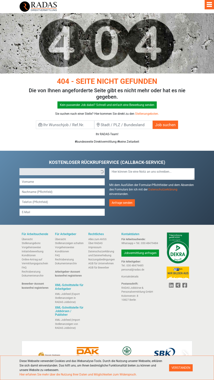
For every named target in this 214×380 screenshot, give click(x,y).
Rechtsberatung (31, 271)
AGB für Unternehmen (101, 263)
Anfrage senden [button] (122, 203)
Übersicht (27, 239)
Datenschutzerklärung (162, 189)
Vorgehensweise (31, 247)
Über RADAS (95, 243)
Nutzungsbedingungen (101, 259)
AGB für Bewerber (98, 267)
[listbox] (62, 171)
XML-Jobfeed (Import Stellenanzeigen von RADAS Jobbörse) (67, 324)
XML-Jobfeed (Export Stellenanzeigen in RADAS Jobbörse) (67, 298)
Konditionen (29, 255)
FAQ (24, 267)
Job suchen (165, 125)
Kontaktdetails (129, 276)
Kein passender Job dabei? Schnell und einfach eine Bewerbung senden (107, 105)
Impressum (94, 247)
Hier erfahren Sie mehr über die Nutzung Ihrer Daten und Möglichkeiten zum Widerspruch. (78, 374)
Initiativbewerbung (32, 251)
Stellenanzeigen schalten (69, 243)
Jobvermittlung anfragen (140, 253)
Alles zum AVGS (97, 239)
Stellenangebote (31, 243)
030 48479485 (134, 265)
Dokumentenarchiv (33, 275)
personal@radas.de (132, 269)
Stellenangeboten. (147, 113)
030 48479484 (149, 243)
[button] (102, 171)
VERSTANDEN (181, 368)
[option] (59, 171)
